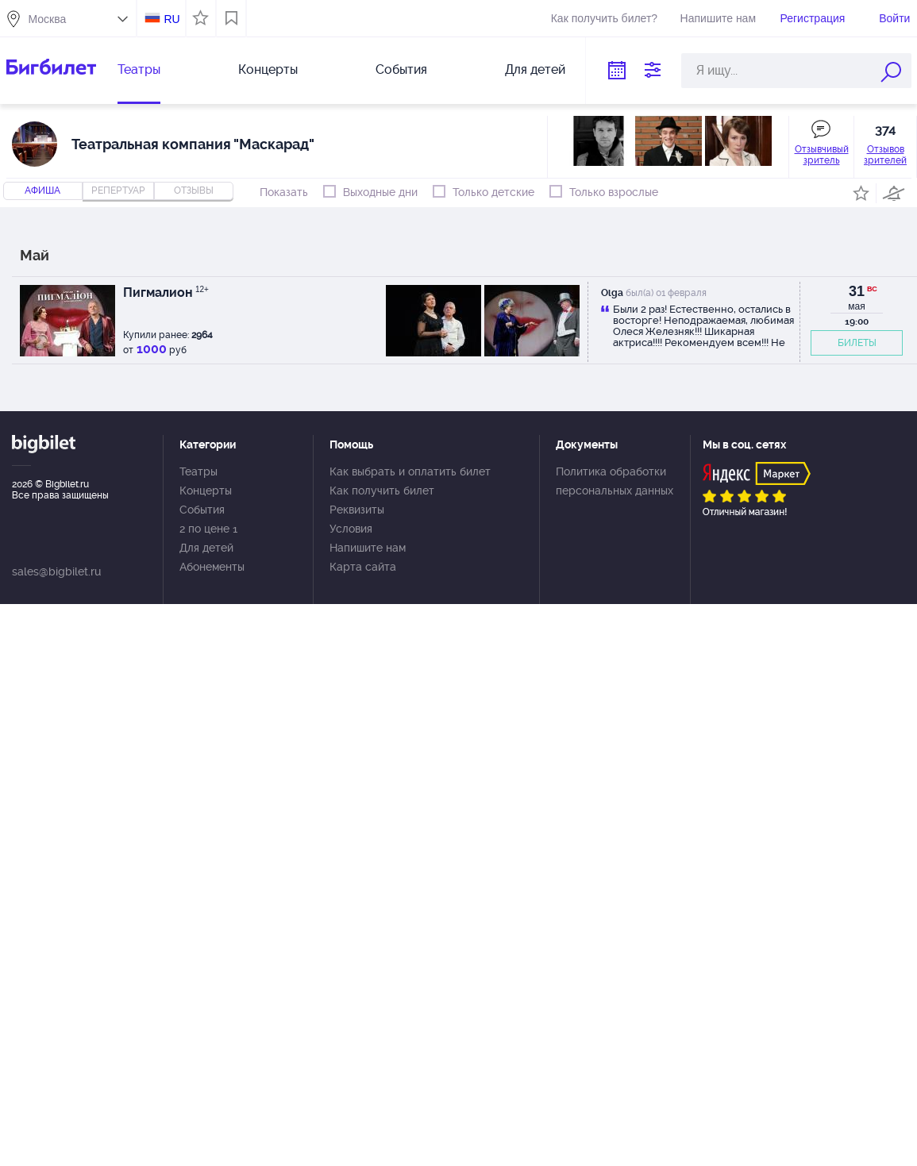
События (401, 69)
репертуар (118, 190)
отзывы (194, 190)
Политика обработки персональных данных (614, 481)
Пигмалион (166, 292)
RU (171, 19)
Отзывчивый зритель (822, 155)
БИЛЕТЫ (857, 342)
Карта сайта (362, 566)
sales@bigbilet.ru (56, 571)
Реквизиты (356, 509)
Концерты (268, 69)
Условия (350, 528)
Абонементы (212, 566)
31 (857, 291)
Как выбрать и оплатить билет (410, 471)
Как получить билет (381, 490)
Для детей (535, 69)
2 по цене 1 (208, 528)
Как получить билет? (604, 18)
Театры (139, 69)
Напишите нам (718, 18)
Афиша (42, 190)
